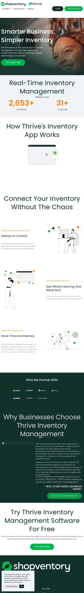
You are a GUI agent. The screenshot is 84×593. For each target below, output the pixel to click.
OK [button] (22, 586)
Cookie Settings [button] (11, 586)
